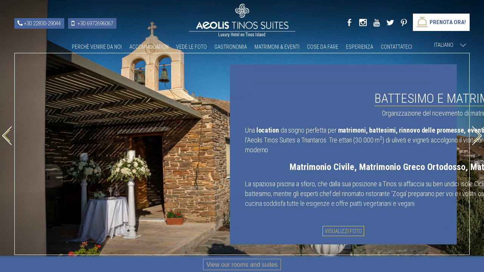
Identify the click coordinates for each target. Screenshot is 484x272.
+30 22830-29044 (42, 23)
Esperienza (359, 47)
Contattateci (396, 47)
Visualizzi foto (348, 230)
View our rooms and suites (242, 264)
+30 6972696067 (95, 23)
